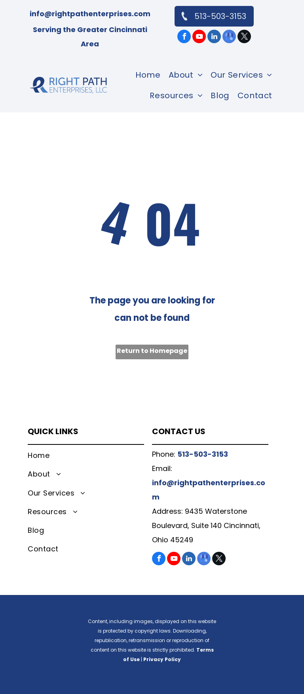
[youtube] (199, 37)
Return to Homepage (152, 350)
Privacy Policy (162, 659)
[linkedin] (214, 37)
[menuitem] (147, 75)
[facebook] (184, 37)
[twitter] (244, 37)
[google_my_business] (229, 37)
